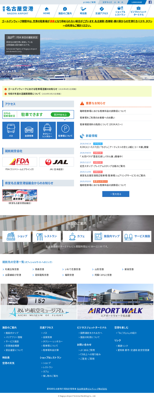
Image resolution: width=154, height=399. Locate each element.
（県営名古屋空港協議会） (19, 196)
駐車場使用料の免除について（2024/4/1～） (101, 124)
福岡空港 (69, 274)
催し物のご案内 (50, 375)
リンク (117, 340)
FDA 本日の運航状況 (22, 37)
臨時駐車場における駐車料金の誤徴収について (103, 110)
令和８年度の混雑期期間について (34, 93)
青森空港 (39, 269)
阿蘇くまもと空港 (103, 274)
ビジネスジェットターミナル (139, 11)
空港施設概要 (12, 345)
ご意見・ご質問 (87, 358)
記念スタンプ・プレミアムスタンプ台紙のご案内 (102, 165)
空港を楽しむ (121, 327)
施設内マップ (107, 236)
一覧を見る (115, 193)
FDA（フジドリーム (19, 164)
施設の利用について (90, 337)
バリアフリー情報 (14, 337)
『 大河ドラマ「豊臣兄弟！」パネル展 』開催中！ (101, 156)
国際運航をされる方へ (91, 332)
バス (11, 130)
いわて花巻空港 (72, 269)
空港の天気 (8, 363)
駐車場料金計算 (51, 350)
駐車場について (65, 130)
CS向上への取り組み (90, 354)
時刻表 (83, 11)
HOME (46, 11)
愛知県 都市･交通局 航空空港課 (133, 350)
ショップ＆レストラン (120, 11)
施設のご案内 (65, 11)
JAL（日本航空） (56, 164)
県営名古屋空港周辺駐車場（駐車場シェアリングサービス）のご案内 (112, 175)
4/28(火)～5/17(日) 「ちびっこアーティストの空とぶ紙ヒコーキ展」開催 (114, 146)
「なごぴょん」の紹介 (127, 332)
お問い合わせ (84, 344)
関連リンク (123, 345)
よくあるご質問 (89, 2)
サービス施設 (137, 236)
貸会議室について (14, 350)
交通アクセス (101, 11)
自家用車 (29, 130)
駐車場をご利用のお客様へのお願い (97, 117)
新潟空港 (129, 269)
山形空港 (99, 269)
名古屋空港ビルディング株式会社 (92, 388)
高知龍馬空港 (42, 274)
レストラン (46, 236)
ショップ (16, 236)
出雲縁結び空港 (13, 274)
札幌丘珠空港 (12, 269)
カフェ (77, 236)
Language (137, 2)
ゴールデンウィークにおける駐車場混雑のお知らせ (42, 88)
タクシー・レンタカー (47, 130)
